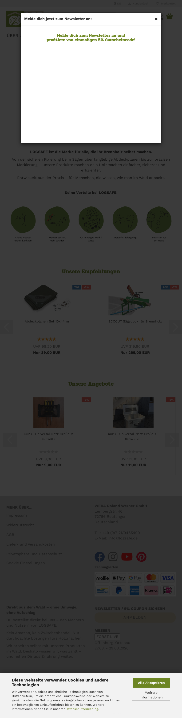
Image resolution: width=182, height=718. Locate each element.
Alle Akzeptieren (151, 683)
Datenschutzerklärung (82, 709)
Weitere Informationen (151, 695)
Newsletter (99, 35)
